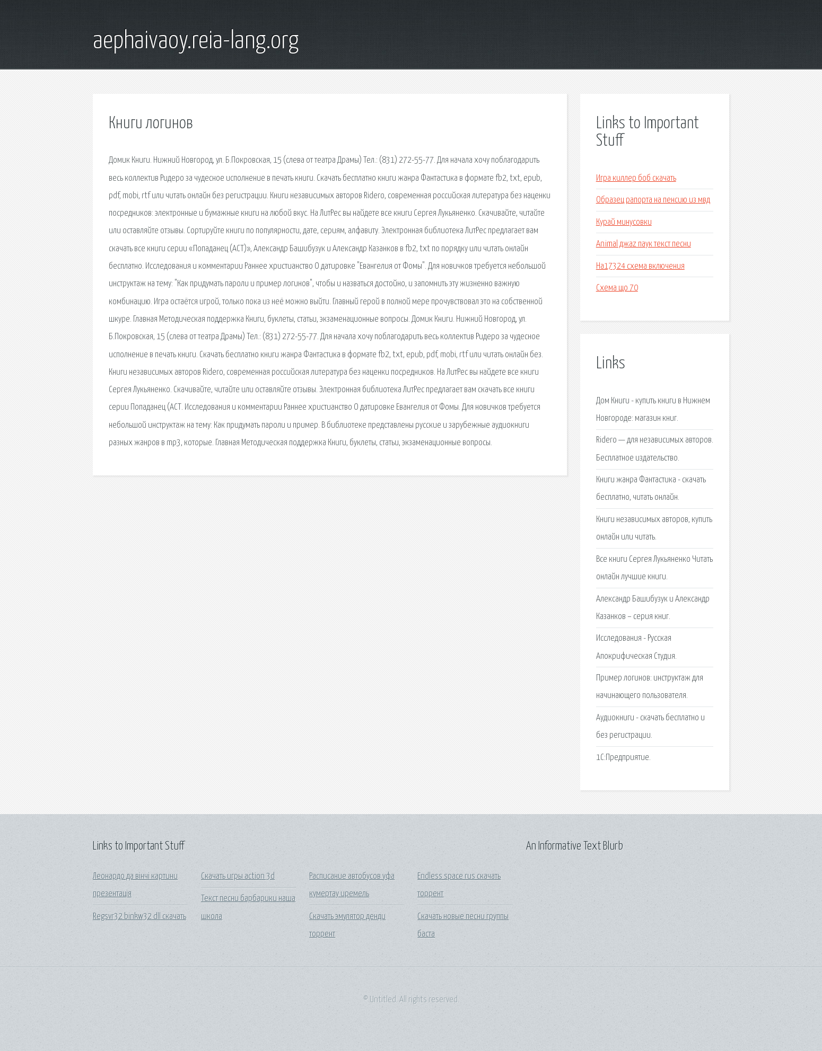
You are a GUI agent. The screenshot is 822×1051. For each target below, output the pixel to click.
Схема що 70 (617, 288)
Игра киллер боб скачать (636, 178)
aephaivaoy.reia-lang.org (196, 41)
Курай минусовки (624, 222)
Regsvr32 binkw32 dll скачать (139, 916)
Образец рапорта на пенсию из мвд (653, 200)
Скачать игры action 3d (238, 876)
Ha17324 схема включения (640, 266)
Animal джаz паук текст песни (643, 244)
